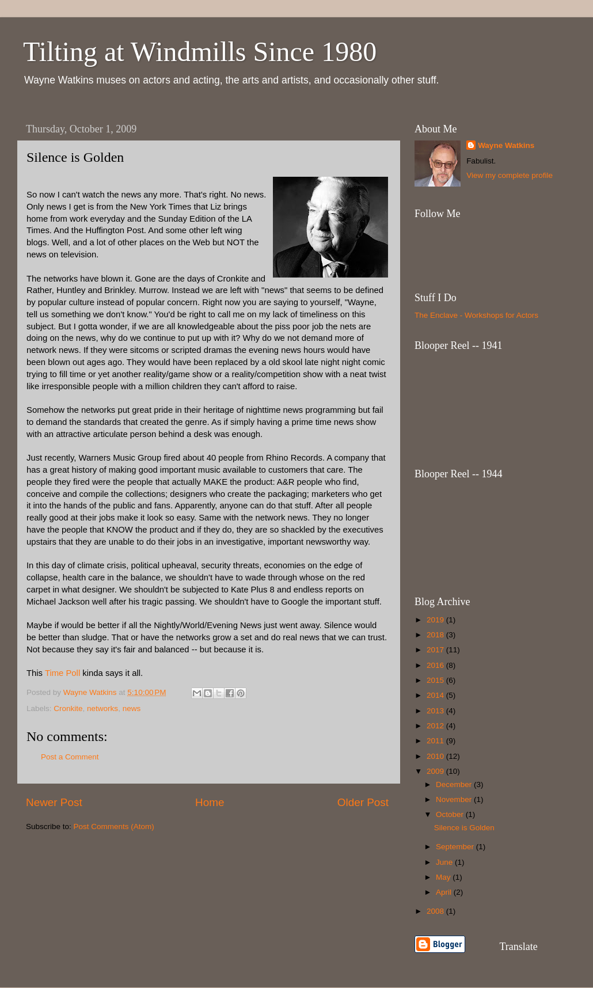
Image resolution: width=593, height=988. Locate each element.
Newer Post (54, 802)
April (445, 892)
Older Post (363, 802)
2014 (436, 695)
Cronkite (68, 708)
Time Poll (63, 673)
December (455, 784)
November (455, 799)
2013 (436, 710)
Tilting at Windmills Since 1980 (200, 51)
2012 (436, 725)
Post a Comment (70, 757)
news (132, 708)
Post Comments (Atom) (114, 826)
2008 (436, 911)
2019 (436, 619)
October (451, 814)
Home (209, 802)
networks (102, 708)
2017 (436, 649)
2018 (436, 634)
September (456, 846)
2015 (436, 680)
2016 (436, 665)
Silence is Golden (464, 827)
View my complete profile (509, 175)
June (445, 862)
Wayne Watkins (506, 145)
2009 (436, 771)
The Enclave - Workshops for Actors (476, 315)
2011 (436, 740)
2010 (436, 756)
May (444, 877)
